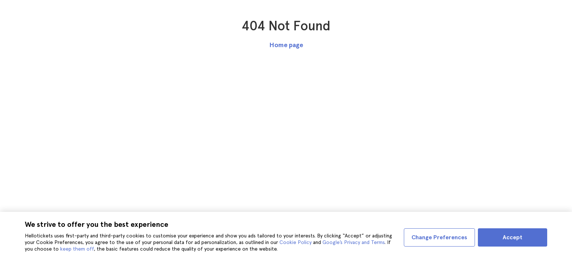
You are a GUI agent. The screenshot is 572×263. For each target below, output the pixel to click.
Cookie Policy (295, 242)
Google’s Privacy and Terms (353, 242)
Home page (286, 45)
